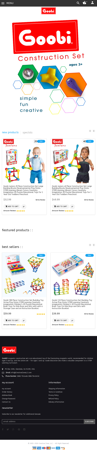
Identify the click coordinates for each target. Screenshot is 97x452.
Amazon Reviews (14, 210)
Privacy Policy (54, 395)
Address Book (7, 395)
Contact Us (6, 402)
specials (27, 132)
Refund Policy (54, 399)
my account (6, 389)
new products (10, 132)
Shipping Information (57, 389)
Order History (7, 392)
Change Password (8, 399)
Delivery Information (56, 402)
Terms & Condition (55, 392)
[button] (40, 200)
